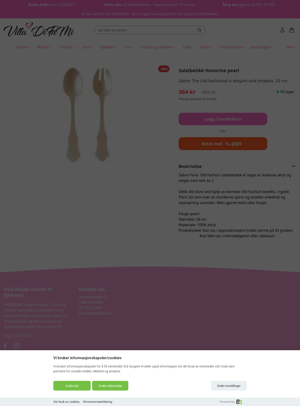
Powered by (231, 401)
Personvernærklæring (97, 401)
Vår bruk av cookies (66, 401)
